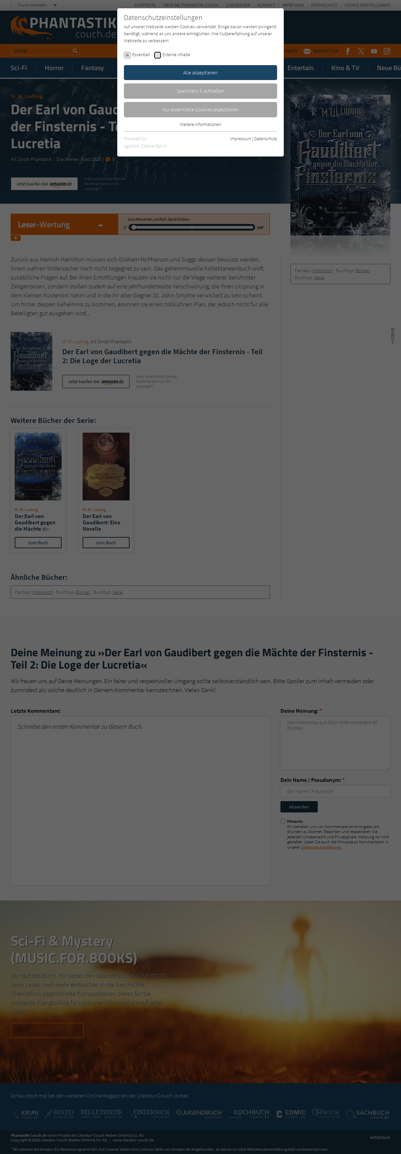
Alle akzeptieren (200, 72)
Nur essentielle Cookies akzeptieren (200, 109)
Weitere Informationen (200, 124)
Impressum (240, 139)
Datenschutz (265, 139)
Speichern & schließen (200, 90)
